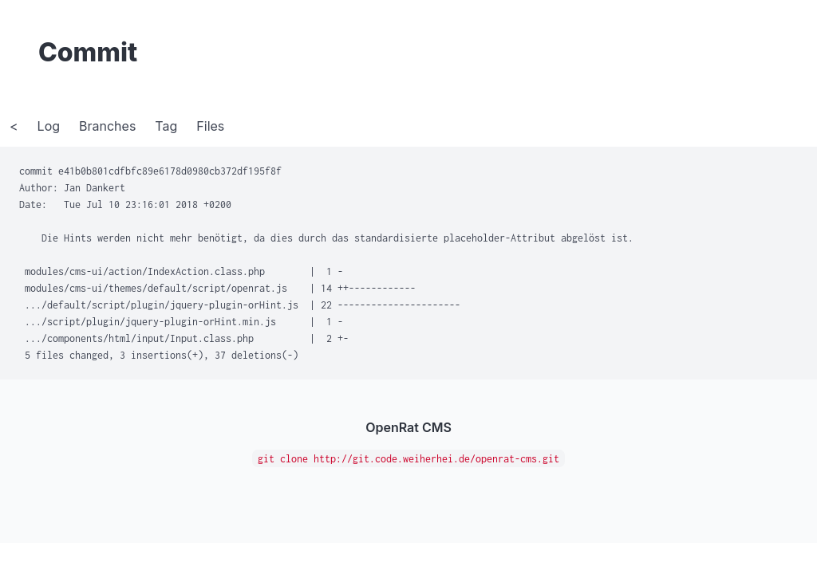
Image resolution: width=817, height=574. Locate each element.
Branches (107, 126)
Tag (166, 126)
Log (48, 126)
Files (210, 126)
